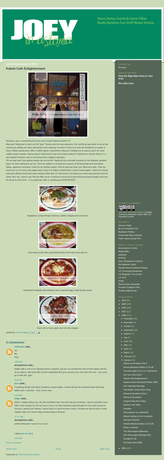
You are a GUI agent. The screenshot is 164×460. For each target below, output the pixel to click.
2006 (124, 315)
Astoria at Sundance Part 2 (135, 393)
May (126, 345)
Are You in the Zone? (132, 375)
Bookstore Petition (126, 232)
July (126, 337)
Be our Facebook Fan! (128, 228)
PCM (16, 383)
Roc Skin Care (125, 83)
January (128, 360)
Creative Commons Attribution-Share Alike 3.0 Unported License (135, 214)
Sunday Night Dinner (127, 290)
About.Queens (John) (127, 248)
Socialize (127, 409)
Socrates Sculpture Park (129, 287)
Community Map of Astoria (130, 235)
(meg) (121, 281)
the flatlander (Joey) (127, 264)
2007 (124, 311)
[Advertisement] (129, 143)
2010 (124, 300)
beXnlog (122, 258)
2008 (124, 308)
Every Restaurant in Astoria (130, 261)
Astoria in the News (132, 405)
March (127, 352)
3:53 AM (18, 438)
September (129, 330)
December (129, 318)
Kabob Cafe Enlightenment (135, 378)
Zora (104, 154)
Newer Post (11, 449)
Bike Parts (139, 76)
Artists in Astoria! (130, 427)
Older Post (104, 449)
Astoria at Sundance (132, 397)
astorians (122, 255)
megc (17, 398)
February (128, 356)
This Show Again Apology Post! (137, 435)
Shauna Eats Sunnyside (129, 284)
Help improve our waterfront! (136, 412)
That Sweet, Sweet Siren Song (137, 390)
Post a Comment (13, 443)
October (128, 326)
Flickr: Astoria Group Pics (129, 238)
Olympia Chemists (131, 420)
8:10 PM (18, 380)
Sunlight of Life (130, 439)
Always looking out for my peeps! (138, 416)
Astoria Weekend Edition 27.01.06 (138, 367)
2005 (124, 448)
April (126, 349)
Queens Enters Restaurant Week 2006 (140, 382)
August (127, 334)
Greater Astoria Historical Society (133, 268)
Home (58, 449)
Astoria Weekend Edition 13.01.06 (138, 424)
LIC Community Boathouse (130, 271)
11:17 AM (18, 417)
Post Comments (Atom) (29, 454)
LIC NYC (122, 277)
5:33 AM (18, 395)
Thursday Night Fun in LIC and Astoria (140, 371)
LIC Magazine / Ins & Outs (130, 274)
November (129, 322)
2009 (124, 304)
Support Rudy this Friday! (134, 401)
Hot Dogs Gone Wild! (132, 442)
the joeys (122, 67)
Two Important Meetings (134, 386)
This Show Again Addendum (135, 431)
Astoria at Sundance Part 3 (135, 363)
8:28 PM (18, 362)
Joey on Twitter (125, 225)
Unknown (19, 346)
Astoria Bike (123, 251)
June (126, 341)
